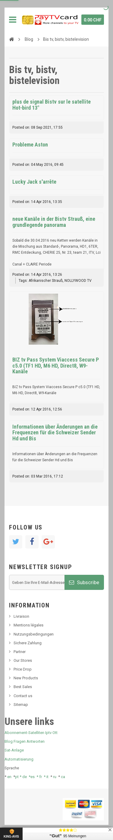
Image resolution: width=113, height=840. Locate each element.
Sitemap (21, 704)
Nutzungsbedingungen (34, 634)
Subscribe (84, 582)
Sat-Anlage (14, 750)
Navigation (12, 20)
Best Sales (23, 686)
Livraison (21, 616)
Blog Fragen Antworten (25, 741)
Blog (29, 39)
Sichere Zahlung (28, 643)
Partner (20, 651)
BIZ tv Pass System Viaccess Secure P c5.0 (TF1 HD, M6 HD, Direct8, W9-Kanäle (55, 365)
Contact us (23, 696)
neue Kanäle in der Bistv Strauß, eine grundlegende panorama (53, 222)
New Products (26, 678)
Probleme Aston (30, 144)
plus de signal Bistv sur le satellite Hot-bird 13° (51, 104)
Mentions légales (28, 625)
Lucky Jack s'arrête (34, 182)
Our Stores (23, 660)
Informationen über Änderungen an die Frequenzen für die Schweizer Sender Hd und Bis (55, 432)
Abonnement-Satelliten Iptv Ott (31, 732)
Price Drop (23, 669)
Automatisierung (19, 759)
